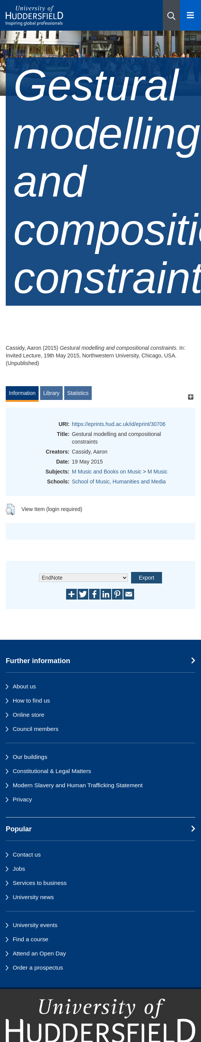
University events (35, 925)
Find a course (30, 939)
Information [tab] (22, 393)
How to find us (31, 700)
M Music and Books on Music (106, 472)
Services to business (39, 883)
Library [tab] (51, 393)
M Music (157, 472)
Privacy (22, 799)
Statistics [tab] (78, 393)
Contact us (27, 854)
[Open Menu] (190, 15)
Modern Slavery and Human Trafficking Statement (78, 785)
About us (24, 686)
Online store (28, 714)
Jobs (19, 868)
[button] (171, 15)
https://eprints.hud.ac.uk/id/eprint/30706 (118, 424)
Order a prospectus (38, 967)
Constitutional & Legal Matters (52, 771)
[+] (190, 397)
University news (33, 897)
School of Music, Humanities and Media (119, 481)
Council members (35, 729)
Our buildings (30, 757)
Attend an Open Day (39, 953)
